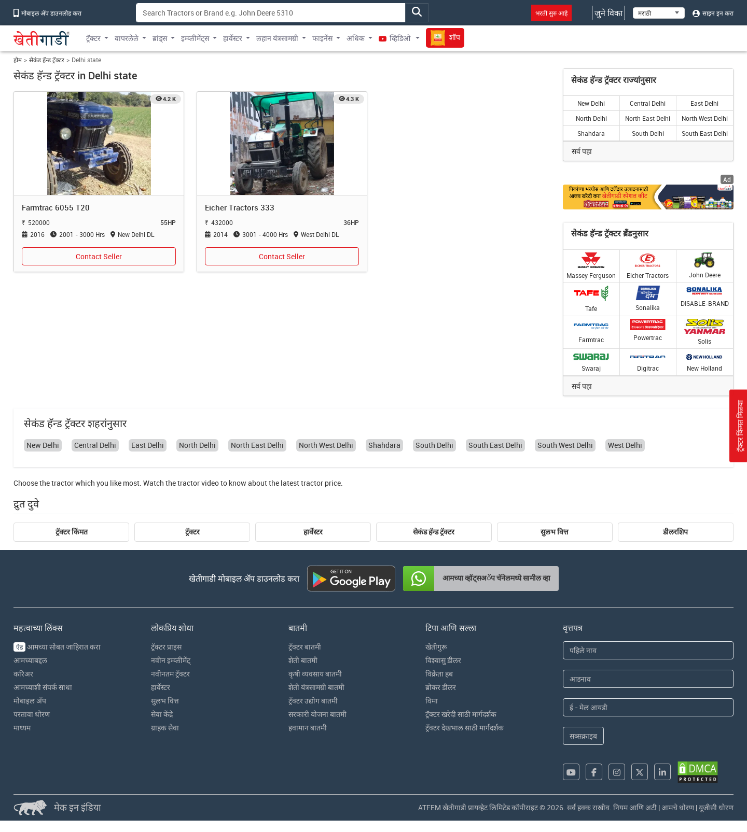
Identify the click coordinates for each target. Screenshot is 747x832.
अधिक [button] (356, 38)
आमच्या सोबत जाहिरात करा (57, 647)
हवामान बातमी (307, 727)
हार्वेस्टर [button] (232, 38)
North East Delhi (647, 118)
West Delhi (625, 445)
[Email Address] (648, 707)
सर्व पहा (582, 151)
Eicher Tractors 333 (239, 207)
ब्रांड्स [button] (160, 38)
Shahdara (591, 133)
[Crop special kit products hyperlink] (648, 197)
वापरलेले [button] (127, 38)
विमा (431, 701)
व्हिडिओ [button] (395, 38)
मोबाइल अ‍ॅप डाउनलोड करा (47, 13)
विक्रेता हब (439, 674)
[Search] (271, 12)
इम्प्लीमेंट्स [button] (195, 38)
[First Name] (648, 650)
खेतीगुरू (436, 647)
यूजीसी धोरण (716, 807)
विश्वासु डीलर (443, 660)
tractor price (321, 483)
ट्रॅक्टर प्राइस (166, 647)
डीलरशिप (675, 532)
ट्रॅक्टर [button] (93, 38)
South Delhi (648, 133)
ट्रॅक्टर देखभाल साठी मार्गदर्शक (464, 727)
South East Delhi (705, 133)
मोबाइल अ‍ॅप (29, 701)
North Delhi (591, 118)
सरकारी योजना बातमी (317, 714)
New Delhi (591, 103)
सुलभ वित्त (555, 532)
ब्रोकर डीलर (440, 687)
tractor (62, 483)
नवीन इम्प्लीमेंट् (170, 660)
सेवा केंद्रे (162, 714)
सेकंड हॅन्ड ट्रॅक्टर (46, 60)
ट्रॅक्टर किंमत (72, 532)
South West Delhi (565, 445)
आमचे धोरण (677, 807)
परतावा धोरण (31, 714)
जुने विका (608, 13)
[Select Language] (658, 13)
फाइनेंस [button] (322, 38)
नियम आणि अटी (635, 807)
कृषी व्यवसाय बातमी (315, 674)
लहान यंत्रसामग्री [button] (277, 38)
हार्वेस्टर (313, 532)
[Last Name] (648, 679)
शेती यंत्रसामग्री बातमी (316, 687)
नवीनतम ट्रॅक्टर (170, 674)
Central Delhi (648, 103)
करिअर (23, 674)
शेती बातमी (302, 660)
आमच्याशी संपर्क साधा (42, 687)
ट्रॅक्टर (192, 532)
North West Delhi (705, 118)
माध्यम (22, 727)
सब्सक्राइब (583, 736)
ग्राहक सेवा (165, 727)
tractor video (198, 483)
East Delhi (704, 103)
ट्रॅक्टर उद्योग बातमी (313, 701)
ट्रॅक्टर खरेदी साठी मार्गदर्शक (460, 714)
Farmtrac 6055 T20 (56, 207)
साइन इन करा (713, 13)
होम (17, 60)
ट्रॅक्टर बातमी (304, 647)
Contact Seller (99, 256)
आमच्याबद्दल (30, 660)
